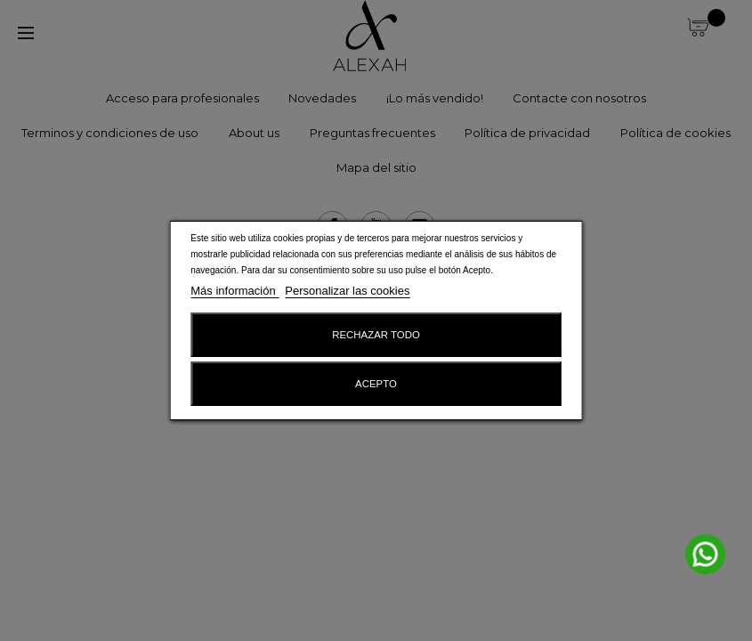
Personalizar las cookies (347, 290)
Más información (234, 290)
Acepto (376, 383)
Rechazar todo (376, 334)
